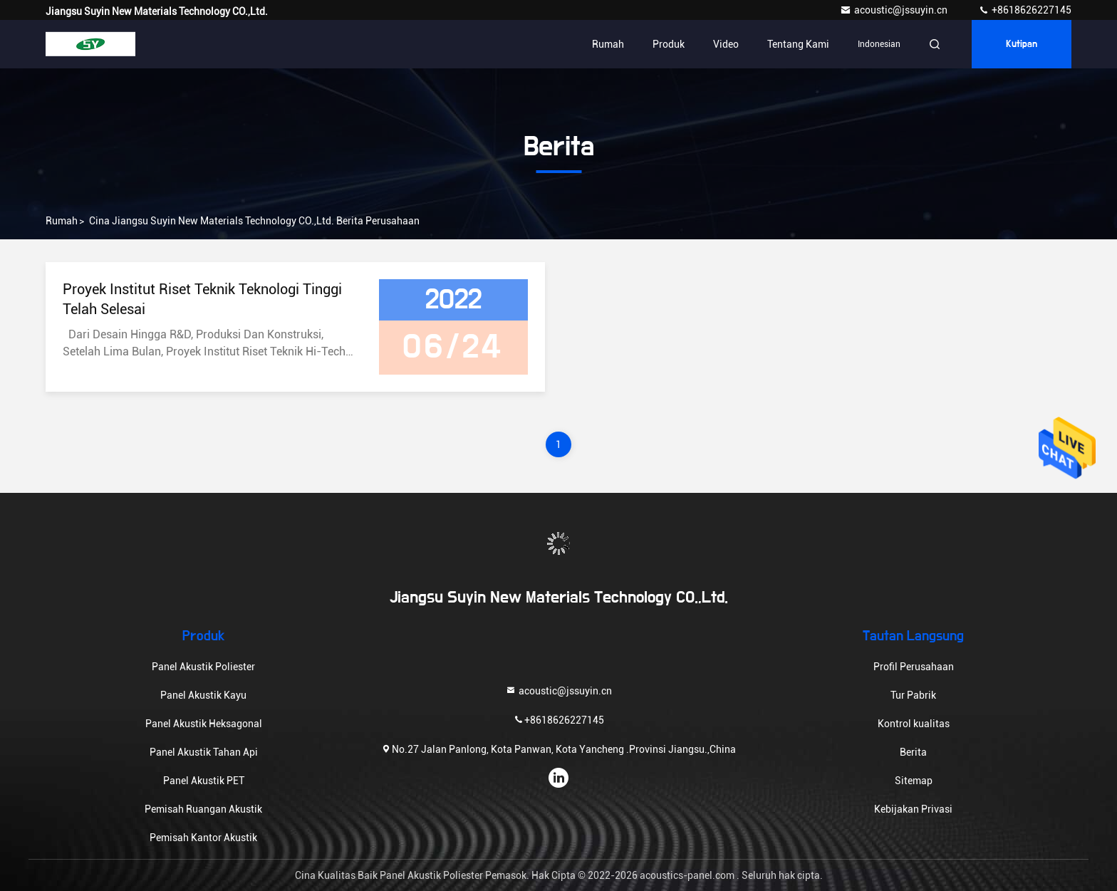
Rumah (608, 44)
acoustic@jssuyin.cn (895, 10)
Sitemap (913, 780)
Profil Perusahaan (913, 666)
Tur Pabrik (913, 695)
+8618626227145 (1024, 10)
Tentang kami (798, 44)
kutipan (1021, 44)
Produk (669, 44)
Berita (913, 752)
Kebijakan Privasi (913, 809)
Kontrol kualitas (914, 723)
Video (726, 44)
